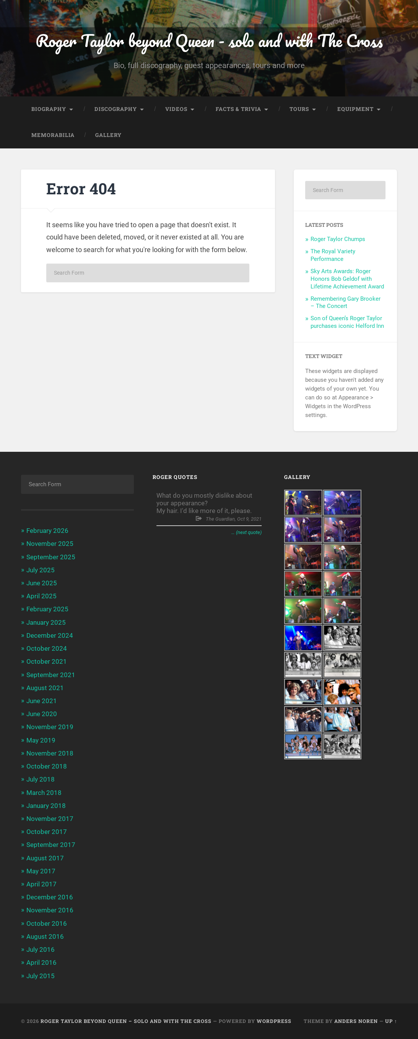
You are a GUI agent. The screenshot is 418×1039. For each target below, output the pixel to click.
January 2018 (46, 805)
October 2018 (46, 766)
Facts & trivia (238, 109)
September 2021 (50, 675)
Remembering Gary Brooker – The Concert (346, 302)
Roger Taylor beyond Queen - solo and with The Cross (209, 40)
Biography (48, 109)
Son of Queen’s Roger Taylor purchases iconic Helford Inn (347, 322)
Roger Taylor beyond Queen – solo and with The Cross (126, 1021)
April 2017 (41, 884)
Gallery (108, 135)
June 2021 (41, 701)
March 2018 (44, 792)
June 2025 (41, 583)
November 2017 (49, 819)
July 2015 (40, 976)
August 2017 (45, 858)
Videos (176, 109)
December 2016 (49, 897)
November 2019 (49, 727)
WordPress (274, 1021)
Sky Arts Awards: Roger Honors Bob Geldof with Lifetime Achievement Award (347, 279)
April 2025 (41, 596)
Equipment (355, 109)
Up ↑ (391, 1021)
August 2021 (45, 688)
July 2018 (40, 779)
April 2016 (41, 963)
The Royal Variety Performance (333, 255)
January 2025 (46, 622)
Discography (115, 109)
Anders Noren (356, 1021)
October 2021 (46, 662)
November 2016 (49, 910)
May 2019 (40, 740)
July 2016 (40, 950)
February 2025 (47, 609)
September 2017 (50, 845)
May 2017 (40, 871)
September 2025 (50, 557)
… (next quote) (246, 532)
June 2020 (41, 714)
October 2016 (46, 923)
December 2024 (49, 635)
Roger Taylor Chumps (338, 239)
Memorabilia (53, 135)
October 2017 (46, 832)
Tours (299, 109)
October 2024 (46, 649)
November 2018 (49, 753)
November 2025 (49, 544)
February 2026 (47, 531)
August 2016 (45, 937)
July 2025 (40, 570)
